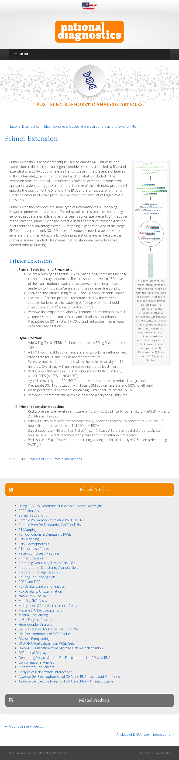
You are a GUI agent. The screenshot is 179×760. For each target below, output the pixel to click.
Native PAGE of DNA (33, 596)
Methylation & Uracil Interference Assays (49, 605)
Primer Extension (31, 558)
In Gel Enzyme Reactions (37, 619)
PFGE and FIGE (30, 582)
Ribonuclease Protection (37, 548)
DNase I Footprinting (34, 638)
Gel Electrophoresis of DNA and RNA (108, 126)
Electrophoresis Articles (61, 126)
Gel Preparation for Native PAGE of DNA (48, 629)
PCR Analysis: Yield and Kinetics (42, 586)
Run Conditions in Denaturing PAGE (45, 534)
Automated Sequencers (36, 667)
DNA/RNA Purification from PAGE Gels (46, 643)
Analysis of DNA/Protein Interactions (55, 459)
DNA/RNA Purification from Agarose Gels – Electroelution (61, 648)
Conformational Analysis (37, 662)
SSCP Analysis (29, 511)
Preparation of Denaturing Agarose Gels (48, 567)
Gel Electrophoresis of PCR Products (46, 634)
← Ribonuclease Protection (25, 726)
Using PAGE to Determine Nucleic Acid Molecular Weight (60, 506)
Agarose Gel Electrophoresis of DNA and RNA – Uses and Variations (69, 676)
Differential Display (32, 652)
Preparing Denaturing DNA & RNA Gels (47, 563)
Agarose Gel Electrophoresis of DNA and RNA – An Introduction (66, 681)
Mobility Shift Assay (33, 600)
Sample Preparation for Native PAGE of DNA (51, 520)
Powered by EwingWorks (154, 753)
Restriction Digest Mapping (39, 553)
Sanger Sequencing (33, 515)
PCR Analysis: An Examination (40, 591)
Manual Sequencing (33, 615)
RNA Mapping (29, 539)
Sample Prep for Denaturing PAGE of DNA (50, 525)
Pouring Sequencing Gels (37, 577)
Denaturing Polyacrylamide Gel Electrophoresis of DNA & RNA (64, 657)
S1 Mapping (27, 529)
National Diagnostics (24, 126)
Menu (21, 54)
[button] (89, 489)
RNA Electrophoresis (34, 544)
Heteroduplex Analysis (35, 624)
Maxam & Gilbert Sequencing (40, 610)
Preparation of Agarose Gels (40, 572)
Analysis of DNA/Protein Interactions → (145, 734)
